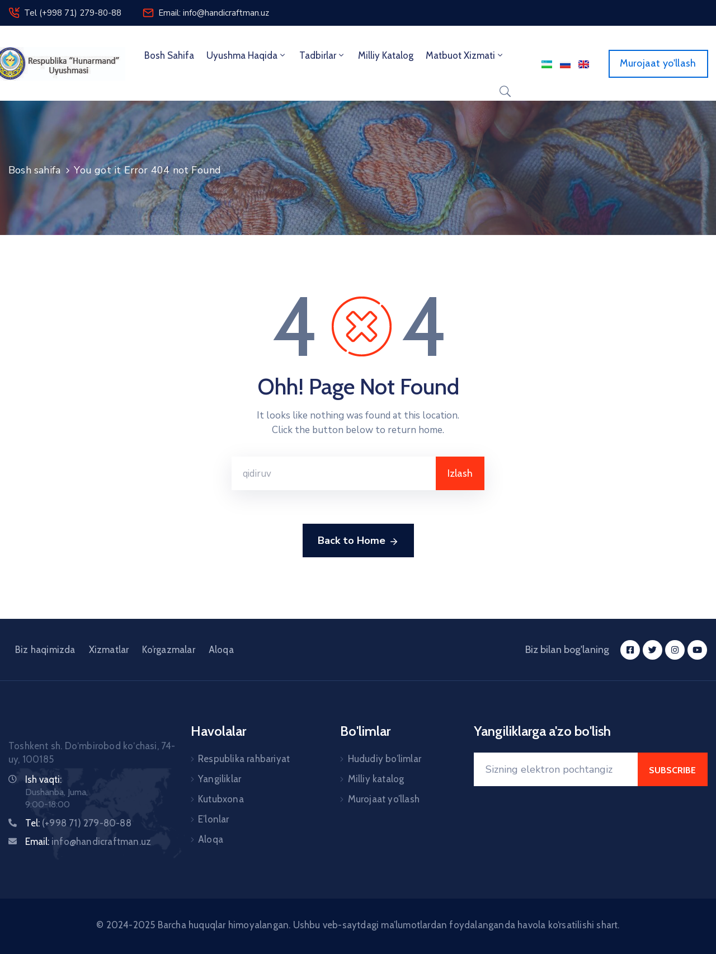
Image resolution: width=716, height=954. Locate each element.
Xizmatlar (109, 649)
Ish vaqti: (43, 779)
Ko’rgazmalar (168, 649)
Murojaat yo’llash (384, 799)
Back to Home (358, 541)
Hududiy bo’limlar (384, 758)
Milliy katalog (376, 778)
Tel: (78, 823)
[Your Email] (556, 769)
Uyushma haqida (246, 55)
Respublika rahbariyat (244, 758)
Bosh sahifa (169, 55)
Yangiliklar (219, 778)
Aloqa (221, 649)
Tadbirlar (322, 55)
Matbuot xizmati (465, 55)
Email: (88, 841)
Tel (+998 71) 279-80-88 (72, 12)
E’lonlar (213, 819)
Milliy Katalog (385, 55)
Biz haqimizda (45, 649)
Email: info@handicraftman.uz (213, 12)
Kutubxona (221, 799)
